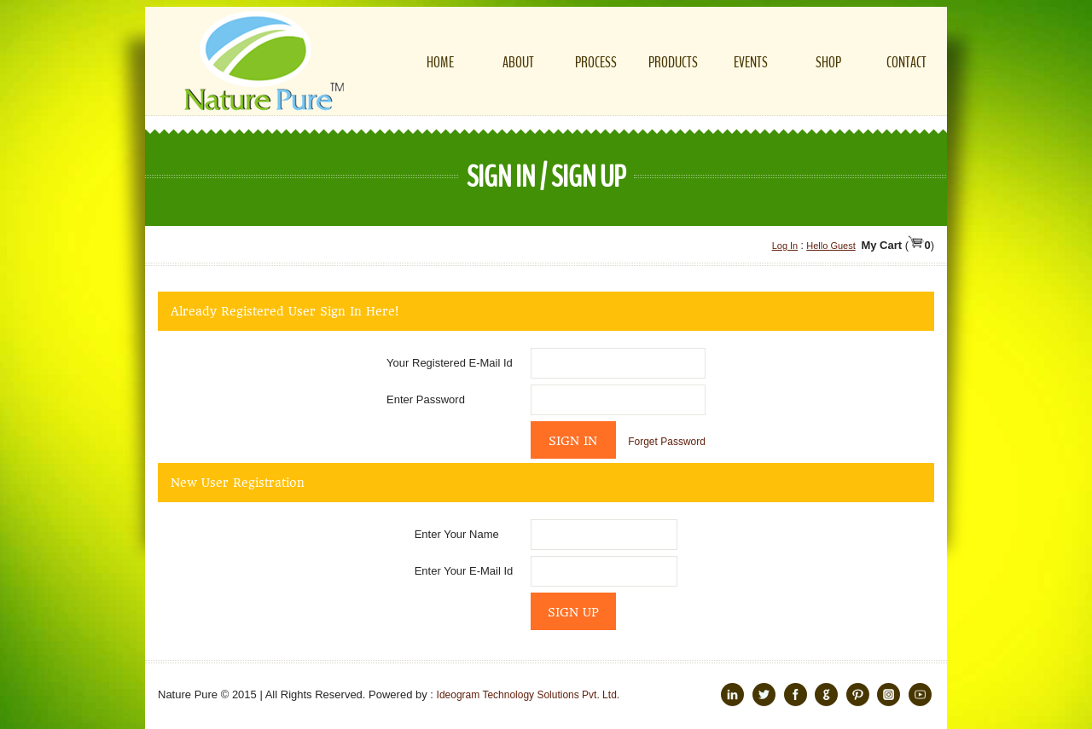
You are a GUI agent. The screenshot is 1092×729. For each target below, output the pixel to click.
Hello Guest (830, 245)
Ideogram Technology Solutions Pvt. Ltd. (528, 695)
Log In (785, 245)
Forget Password (667, 442)
